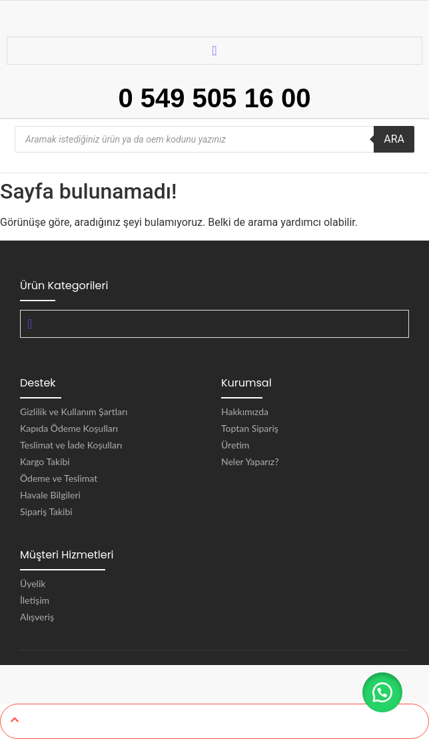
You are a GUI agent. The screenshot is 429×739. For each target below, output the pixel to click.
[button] (382, 692)
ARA (394, 139)
